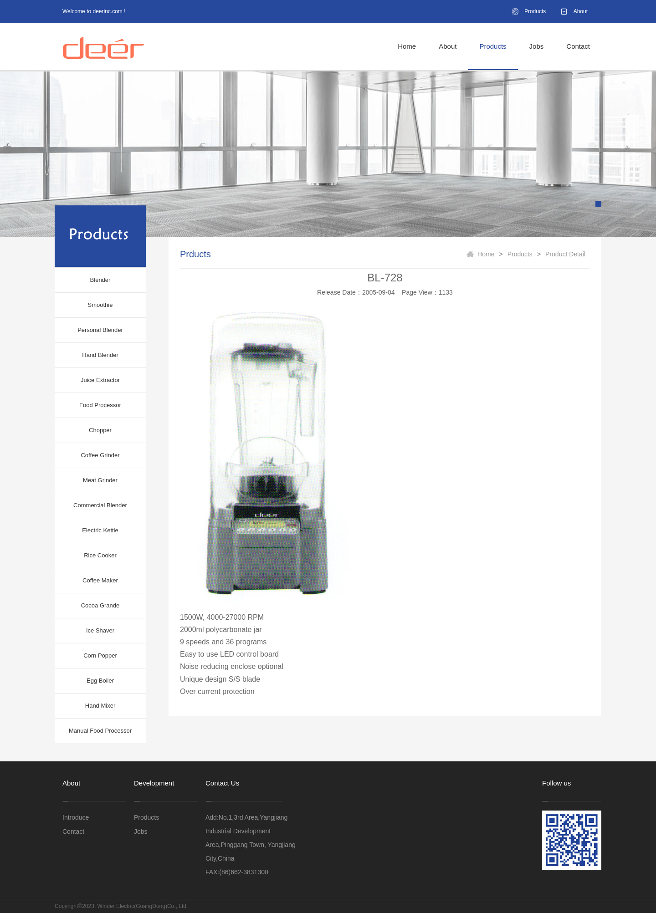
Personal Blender (100, 329)
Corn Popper (100, 655)
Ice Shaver (100, 630)
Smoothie (100, 304)
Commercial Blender (100, 505)
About (581, 11)
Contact (578, 46)
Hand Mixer (100, 705)
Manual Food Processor (100, 730)
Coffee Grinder (100, 455)
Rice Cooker (100, 555)
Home (407, 46)
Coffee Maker (100, 580)
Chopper (100, 430)
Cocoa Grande (100, 605)
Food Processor (100, 405)
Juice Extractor (100, 380)
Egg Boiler (100, 680)
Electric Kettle (100, 530)
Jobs (536, 46)
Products (535, 11)
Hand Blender (100, 355)
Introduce (75, 817)
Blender (100, 279)
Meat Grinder (100, 480)
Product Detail (565, 254)
